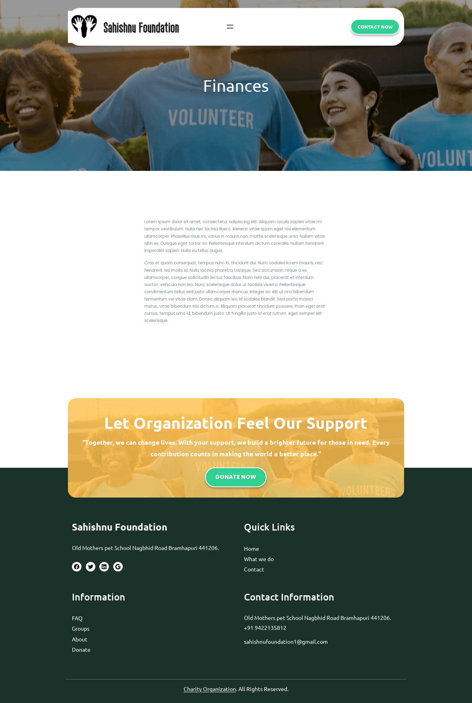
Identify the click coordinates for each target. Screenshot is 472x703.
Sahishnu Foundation (119, 527)
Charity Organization (210, 688)
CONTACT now (375, 26)
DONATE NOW (235, 477)
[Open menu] (230, 26)
